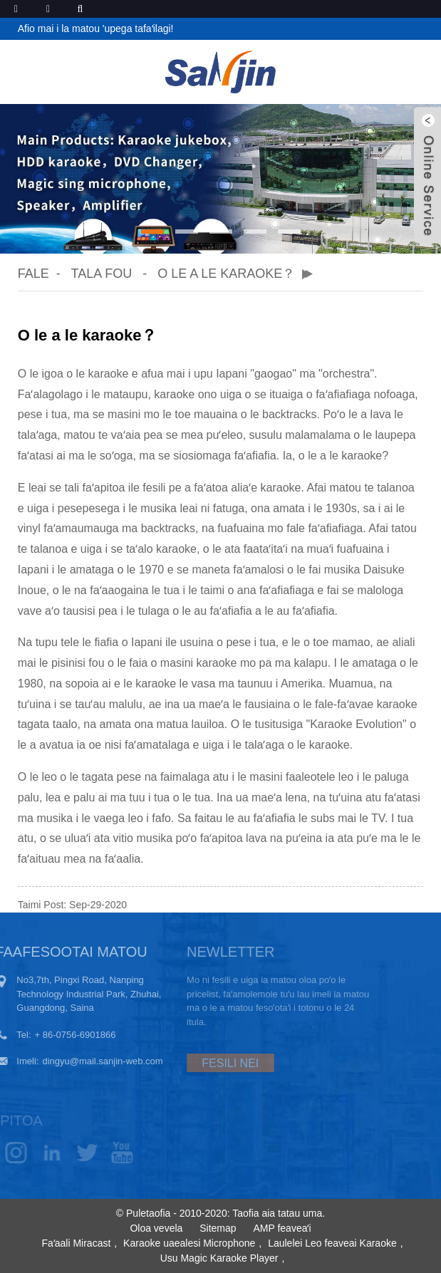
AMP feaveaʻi (282, 1228)
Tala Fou (101, 273)
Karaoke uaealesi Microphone (189, 1243)
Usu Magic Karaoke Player (219, 1258)
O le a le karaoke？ (226, 273)
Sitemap (217, 1228)
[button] (152, 231)
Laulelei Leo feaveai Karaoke (332, 1243)
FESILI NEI (208, 1063)
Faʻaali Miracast (75, 1243)
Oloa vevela (156, 1228)
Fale (33, 273)
